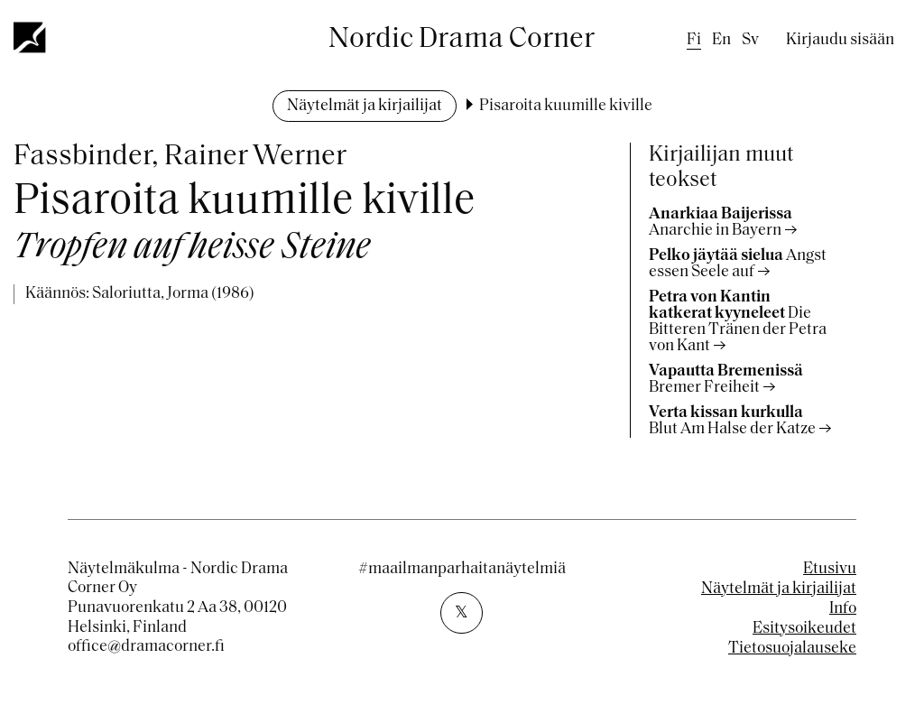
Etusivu (829, 569)
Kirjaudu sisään (840, 40)
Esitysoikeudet (804, 628)
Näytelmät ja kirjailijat (364, 106)
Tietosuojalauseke (792, 648)
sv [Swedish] (750, 40)
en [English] (721, 40)
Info (842, 608)
